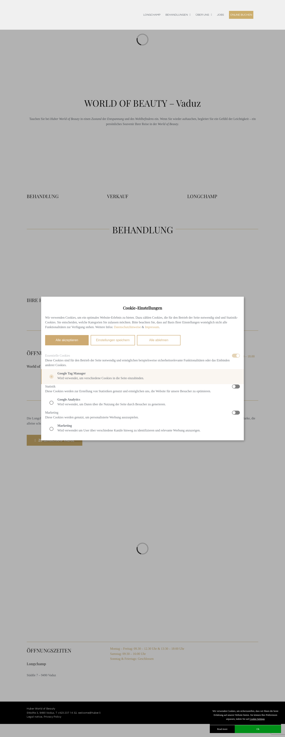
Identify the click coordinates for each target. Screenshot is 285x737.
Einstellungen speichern (113, 340)
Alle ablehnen (158, 340)
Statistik (50, 386)
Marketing (51, 412)
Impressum (152, 327)
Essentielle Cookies (57, 355)
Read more (222, 729)
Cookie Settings (257, 719)
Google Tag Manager (71, 373)
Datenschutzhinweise (127, 327)
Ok (257, 729)
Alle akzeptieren (67, 340)
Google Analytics (68, 399)
